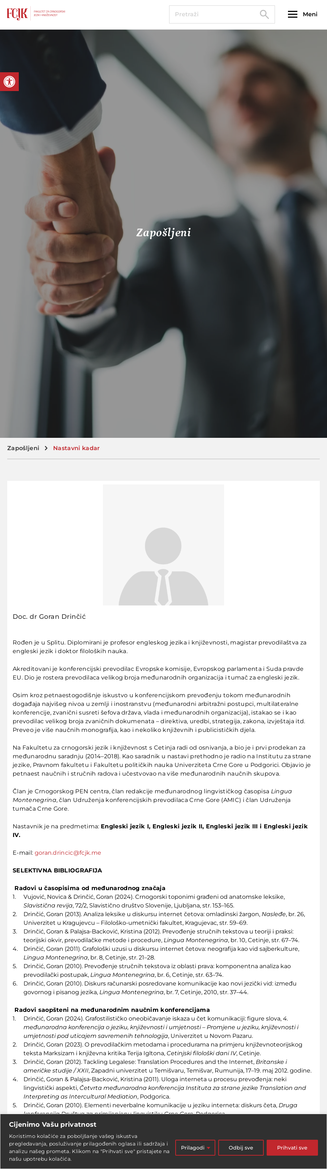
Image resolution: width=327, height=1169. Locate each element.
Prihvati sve (292, 1147)
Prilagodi (193, 1147)
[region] (163, 1141)
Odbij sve (241, 1147)
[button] (9, 81)
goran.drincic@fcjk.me (68, 852)
